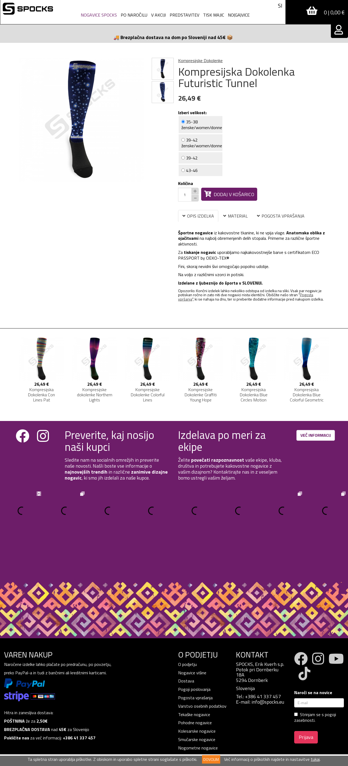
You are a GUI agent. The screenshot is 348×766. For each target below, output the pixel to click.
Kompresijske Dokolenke (200, 60)
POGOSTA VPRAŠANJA (280, 216)
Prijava (306, 693)
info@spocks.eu (267, 658)
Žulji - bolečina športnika (200, 729)
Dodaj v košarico (229, 194)
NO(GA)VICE (239, 15)
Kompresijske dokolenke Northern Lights (94, 394)
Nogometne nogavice (198, 704)
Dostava (186, 637)
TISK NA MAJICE (193, 746)
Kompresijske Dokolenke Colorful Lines (147, 394)
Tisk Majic (213, 15)
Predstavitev (184, 15)
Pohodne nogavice (195, 679)
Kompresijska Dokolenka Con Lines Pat (41, 394)
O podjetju (188, 621)
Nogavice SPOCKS (195, 738)
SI (280, 5)
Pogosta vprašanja (195, 654)
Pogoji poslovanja (194, 646)
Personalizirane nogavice (200, 713)
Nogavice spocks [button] (99, 15)
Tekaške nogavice (194, 671)
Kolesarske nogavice (197, 687)
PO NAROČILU (134, 15)
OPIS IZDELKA (198, 216)
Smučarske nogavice (196, 696)
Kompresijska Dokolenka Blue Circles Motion (254, 394)
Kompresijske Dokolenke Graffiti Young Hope (201, 394)
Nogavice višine (192, 629)
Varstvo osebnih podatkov (202, 662)
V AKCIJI (158, 15)
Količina (185, 183)
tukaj (315, 759)
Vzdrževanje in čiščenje (198, 721)
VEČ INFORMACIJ (315, 435)
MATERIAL (235, 216)
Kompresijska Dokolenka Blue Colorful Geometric (307, 394)
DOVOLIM (211, 759)
